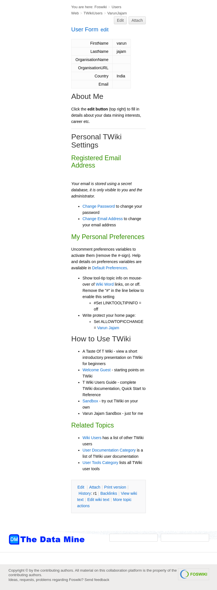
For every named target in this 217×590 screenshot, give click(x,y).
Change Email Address (103, 218)
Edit (120, 20)
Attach (137, 20)
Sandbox (90, 401)
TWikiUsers (93, 13)
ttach (94, 487)
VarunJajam (117, 13)
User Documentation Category (109, 450)
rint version (115, 487)
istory (85, 493)
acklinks (108, 493)
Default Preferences (109, 268)
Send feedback (96, 580)
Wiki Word (105, 284)
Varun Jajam (108, 328)
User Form (84, 29)
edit (104, 29)
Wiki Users (92, 437)
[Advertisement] (31, 114)
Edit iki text (98, 499)
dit (81, 487)
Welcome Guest (96, 370)
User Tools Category (100, 462)
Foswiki (100, 7)
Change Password (99, 206)
